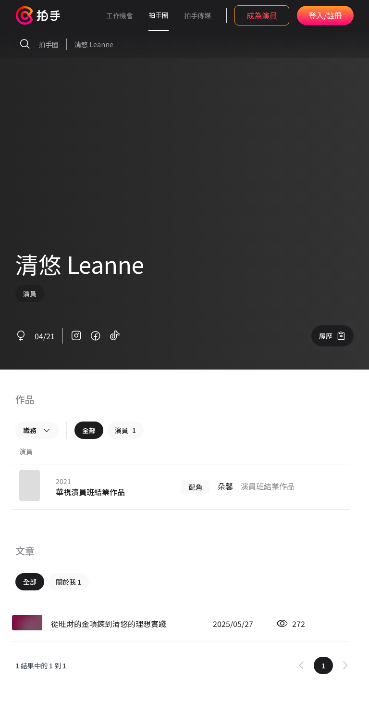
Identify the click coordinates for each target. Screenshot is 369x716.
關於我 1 (68, 582)
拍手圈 (158, 15)
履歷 (332, 336)
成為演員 (261, 15)
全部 (89, 430)
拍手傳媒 (197, 15)
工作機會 (119, 15)
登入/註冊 (325, 15)
